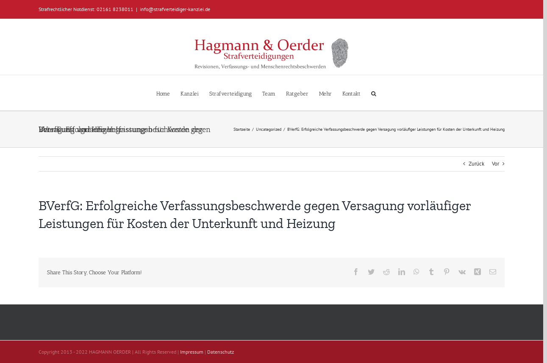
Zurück (476, 163)
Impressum (191, 352)
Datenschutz (220, 352)
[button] (373, 92)
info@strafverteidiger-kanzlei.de (175, 9)
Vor (495, 163)
